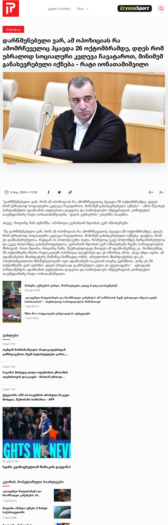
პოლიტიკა (13, 29)
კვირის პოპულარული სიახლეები (33, 481)
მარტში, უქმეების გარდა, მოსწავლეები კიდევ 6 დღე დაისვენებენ (71, 285)
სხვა (83, 9)
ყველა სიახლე (59, 9)
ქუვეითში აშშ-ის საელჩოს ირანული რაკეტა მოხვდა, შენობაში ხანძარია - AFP (36, 397)
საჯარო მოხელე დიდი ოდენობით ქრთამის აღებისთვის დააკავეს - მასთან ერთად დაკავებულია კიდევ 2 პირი (35, 374)
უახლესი (11, 335)
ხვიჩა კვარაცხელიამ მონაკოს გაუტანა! (37, 467)
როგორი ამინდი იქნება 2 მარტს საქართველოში (25, 510)
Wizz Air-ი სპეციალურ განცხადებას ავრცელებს (57, 313)
